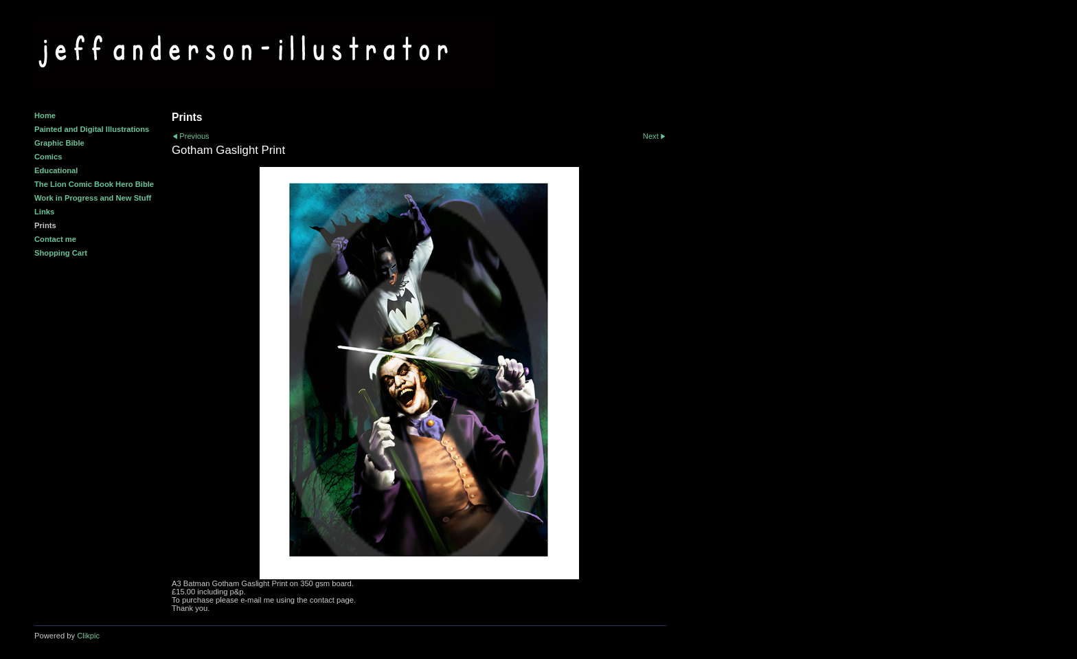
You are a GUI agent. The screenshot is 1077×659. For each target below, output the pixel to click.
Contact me (55, 239)
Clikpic (88, 636)
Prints (45, 225)
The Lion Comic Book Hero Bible (94, 184)
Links (44, 212)
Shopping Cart (60, 253)
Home (45, 115)
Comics (48, 157)
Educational (56, 170)
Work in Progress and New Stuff (92, 198)
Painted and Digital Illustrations (91, 129)
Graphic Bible (59, 143)
